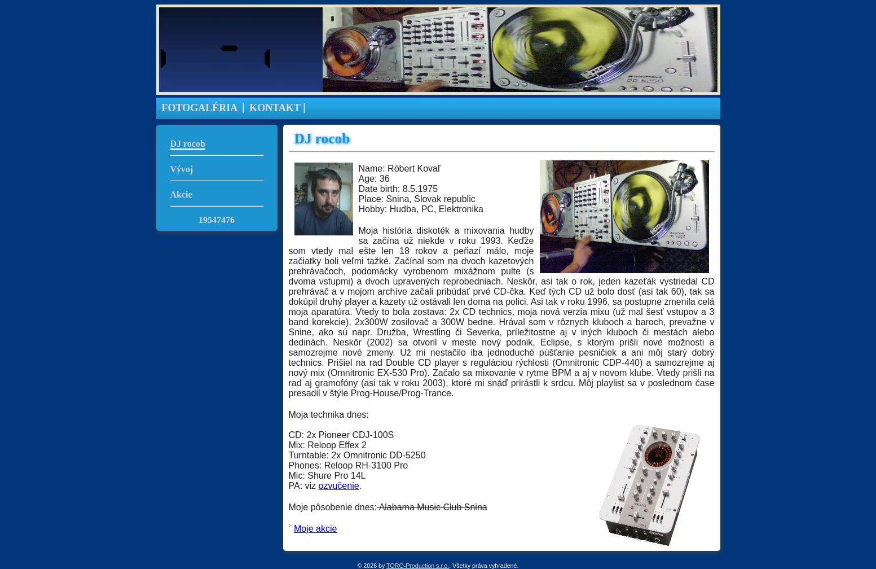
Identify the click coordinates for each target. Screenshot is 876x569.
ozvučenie (339, 486)
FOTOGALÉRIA (200, 107)
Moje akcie (315, 528)
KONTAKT (275, 107)
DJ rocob (187, 143)
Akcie (181, 194)
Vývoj (181, 169)
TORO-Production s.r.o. (417, 565)
